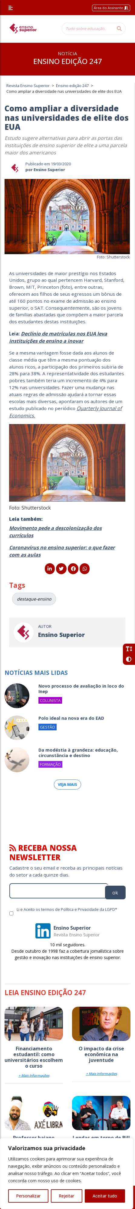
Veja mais (67, 784)
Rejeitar (66, 1196)
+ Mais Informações (33, 1075)
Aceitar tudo (105, 1196)
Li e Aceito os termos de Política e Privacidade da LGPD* (67, 909)
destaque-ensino (34, 599)
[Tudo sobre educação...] (87, 28)
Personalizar (28, 1196)
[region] (66, 1173)
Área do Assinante (111, 7)
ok (115, 892)
